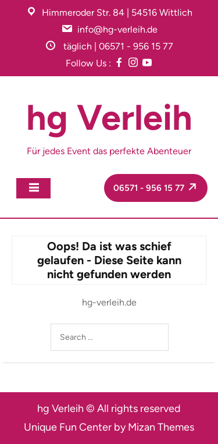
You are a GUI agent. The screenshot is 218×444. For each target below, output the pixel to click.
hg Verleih (109, 117)
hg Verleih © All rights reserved (109, 408)
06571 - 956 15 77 (157, 187)
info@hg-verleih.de (117, 29)
